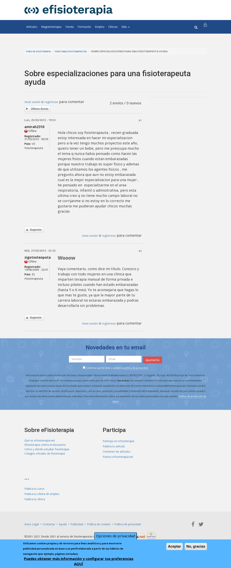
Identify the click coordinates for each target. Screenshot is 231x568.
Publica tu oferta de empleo (41, 493)
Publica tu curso (34, 487)
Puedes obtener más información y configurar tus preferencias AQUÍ (78, 561)
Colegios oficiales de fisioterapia (44, 455)
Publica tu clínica (34, 498)
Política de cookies (98, 523)
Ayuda (63, 523)
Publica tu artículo (114, 445)
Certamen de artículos (116, 450)
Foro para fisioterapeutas (77, 51)
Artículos (31, 27)
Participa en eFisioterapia (118, 440)
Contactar (49, 523)
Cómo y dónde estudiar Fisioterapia (46, 450)
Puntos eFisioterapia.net (118, 455)
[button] (206, 27)
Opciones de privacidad (115, 536)
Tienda (69, 27)
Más (126, 27)
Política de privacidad (127, 523)
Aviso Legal (31, 523)
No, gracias (195, 546)
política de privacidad (136, 366)
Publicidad (77, 523)
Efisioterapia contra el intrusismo (45, 445)
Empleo (99, 27)
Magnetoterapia (51, 27)
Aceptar (174, 546)
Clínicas (113, 27)
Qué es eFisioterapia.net (39, 440)
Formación (84, 27)
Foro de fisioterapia (40, 51)
